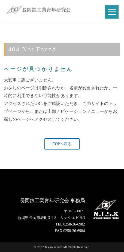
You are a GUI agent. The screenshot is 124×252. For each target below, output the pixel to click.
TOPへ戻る (62, 144)
